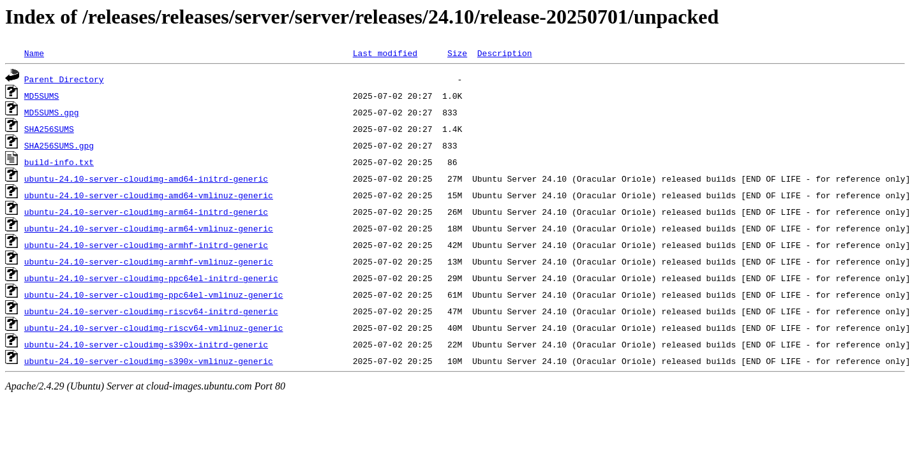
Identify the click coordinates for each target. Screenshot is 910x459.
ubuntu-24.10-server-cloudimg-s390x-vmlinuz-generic (148, 361)
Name (34, 53)
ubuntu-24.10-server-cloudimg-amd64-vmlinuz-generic (148, 195)
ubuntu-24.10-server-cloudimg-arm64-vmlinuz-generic (148, 228)
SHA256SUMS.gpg (59, 145)
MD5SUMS (41, 95)
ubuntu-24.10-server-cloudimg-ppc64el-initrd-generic (151, 278)
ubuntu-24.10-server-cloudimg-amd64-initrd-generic (146, 178)
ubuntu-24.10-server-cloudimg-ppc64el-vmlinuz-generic (153, 294)
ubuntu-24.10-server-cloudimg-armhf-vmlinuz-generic (148, 261)
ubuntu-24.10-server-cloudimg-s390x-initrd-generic (146, 344)
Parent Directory (64, 79)
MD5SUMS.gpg (51, 112)
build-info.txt (59, 162)
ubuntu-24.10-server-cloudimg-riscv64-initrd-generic (151, 311)
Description (504, 53)
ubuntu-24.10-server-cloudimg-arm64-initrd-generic (146, 211)
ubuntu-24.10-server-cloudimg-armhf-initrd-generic (146, 245)
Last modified (385, 53)
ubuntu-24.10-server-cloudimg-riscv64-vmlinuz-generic (153, 327)
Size (457, 53)
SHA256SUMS (49, 129)
